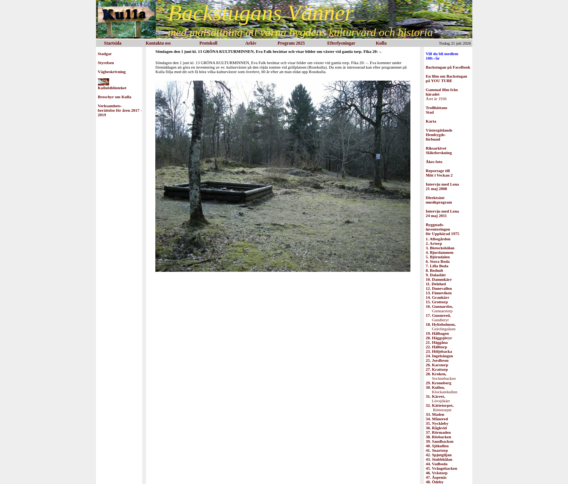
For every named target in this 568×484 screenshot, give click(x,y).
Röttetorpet (440, 407)
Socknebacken (441, 376)
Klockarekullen (441, 389)
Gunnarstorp (439, 308)
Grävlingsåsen (441, 326)
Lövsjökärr (438, 398)
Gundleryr (438, 317)
